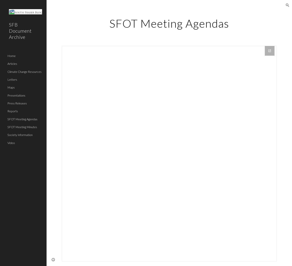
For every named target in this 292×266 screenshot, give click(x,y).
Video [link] (11, 143)
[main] (169, 23)
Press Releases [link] (17, 103)
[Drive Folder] (169, 154)
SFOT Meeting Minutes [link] (22, 127)
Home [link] (11, 56)
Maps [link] (11, 87)
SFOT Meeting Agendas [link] (22, 119)
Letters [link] (12, 79)
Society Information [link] (20, 135)
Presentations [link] (16, 95)
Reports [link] (12, 111)
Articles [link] (12, 63)
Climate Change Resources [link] (24, 71)
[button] (287, 5)
